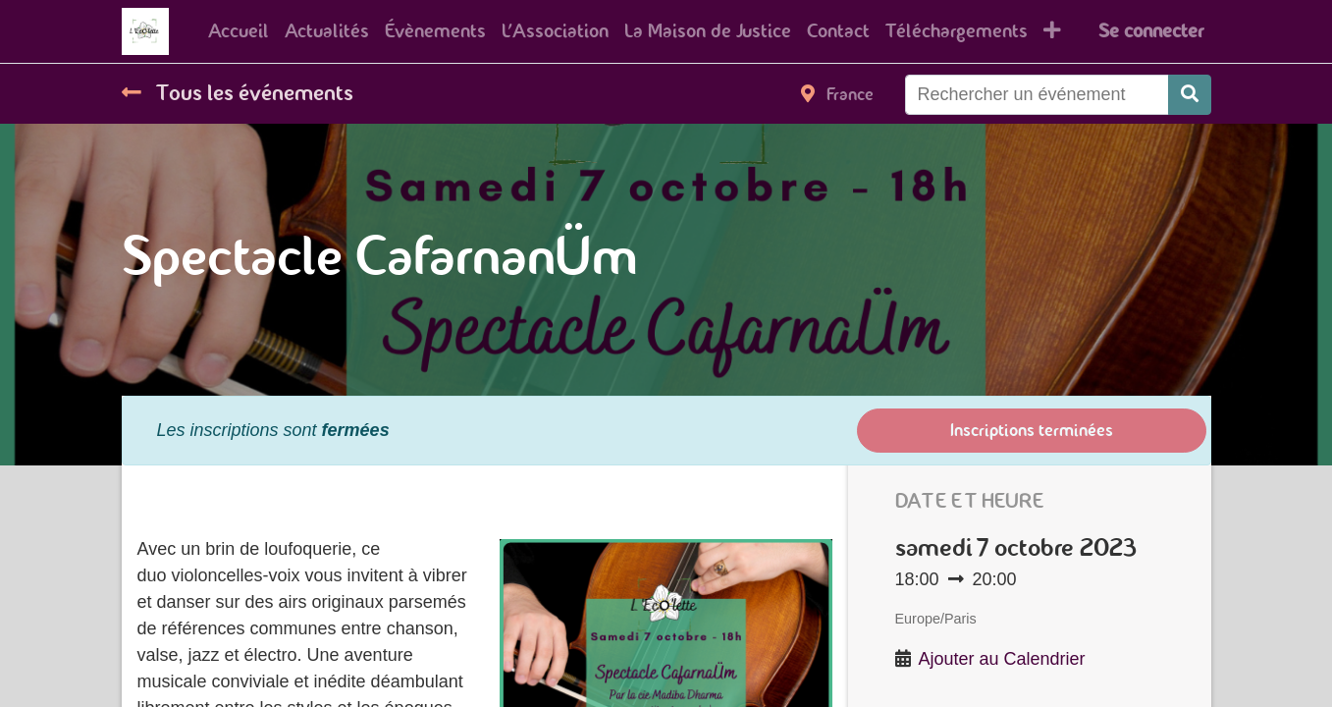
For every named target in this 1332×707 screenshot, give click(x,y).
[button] (1052, 31)
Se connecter (1150, 31)
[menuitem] (238, 31)
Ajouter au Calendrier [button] (1002, 659)
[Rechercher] (1189, 95)
